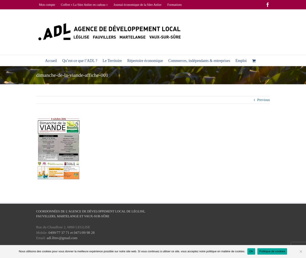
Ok (251, 251)
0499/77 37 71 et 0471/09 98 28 (71, 233)
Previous (263, 100)
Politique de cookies (272, 251)
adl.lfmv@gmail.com (62, 238)
